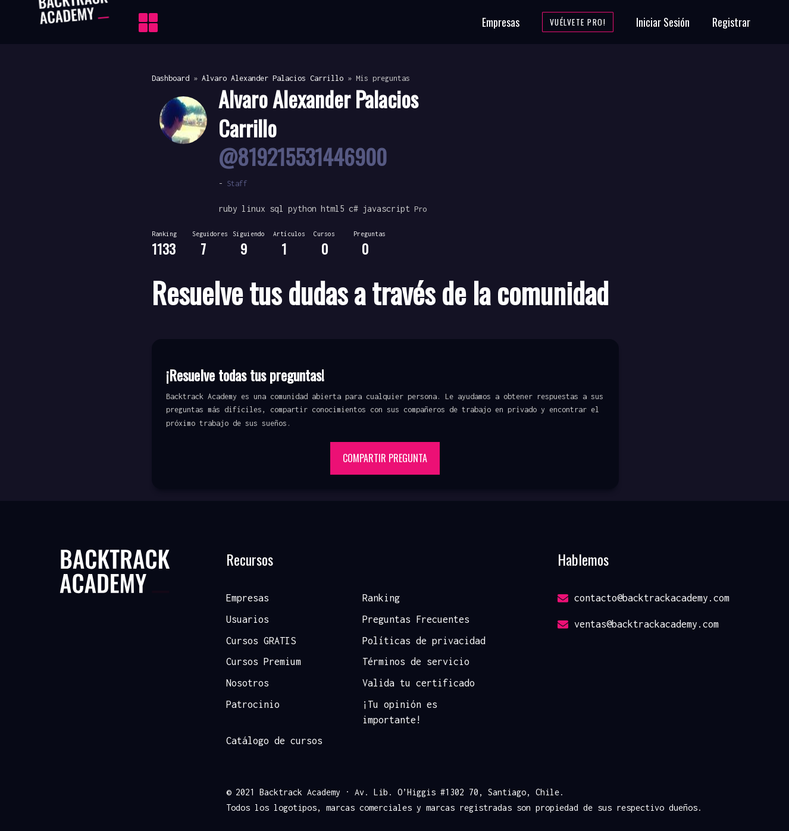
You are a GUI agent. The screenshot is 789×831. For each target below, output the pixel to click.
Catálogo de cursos (274, 740)
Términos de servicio (415, 661)
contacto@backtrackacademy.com (643, 597)
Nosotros (247, 683)
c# (353, 208)
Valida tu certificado (418, 683)
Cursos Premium (263, 661)
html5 (333, 208)
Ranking (381, 597)
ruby (227, 208)
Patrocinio (253, 704)
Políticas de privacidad (424, 640)
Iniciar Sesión (663, 22)
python (302, 208)
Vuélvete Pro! (578, 22)
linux (253, 208)
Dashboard (170, 78)
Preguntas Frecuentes (415, 619)
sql (277, 208)
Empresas (500, 22)
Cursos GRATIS (261, 640)
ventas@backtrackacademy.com (638, 624)
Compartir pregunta (385, 458)
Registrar (731, 22)
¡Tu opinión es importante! (399, 712)
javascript (386, 208)
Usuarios (247, 619)
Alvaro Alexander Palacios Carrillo (272, 78)
